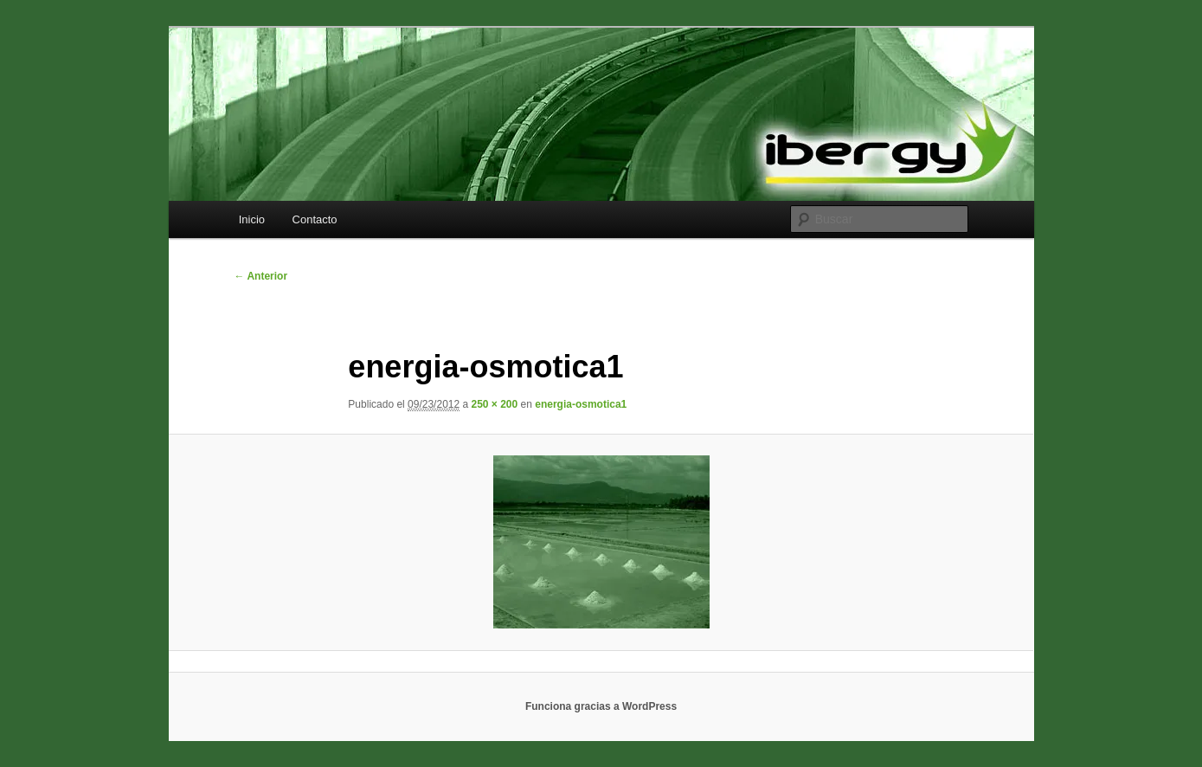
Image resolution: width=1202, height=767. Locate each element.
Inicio (252, 219)
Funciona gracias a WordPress (601, 706)
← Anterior (261, 276)
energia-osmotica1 (581, 404)
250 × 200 (495, 404)
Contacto (314, 219)
